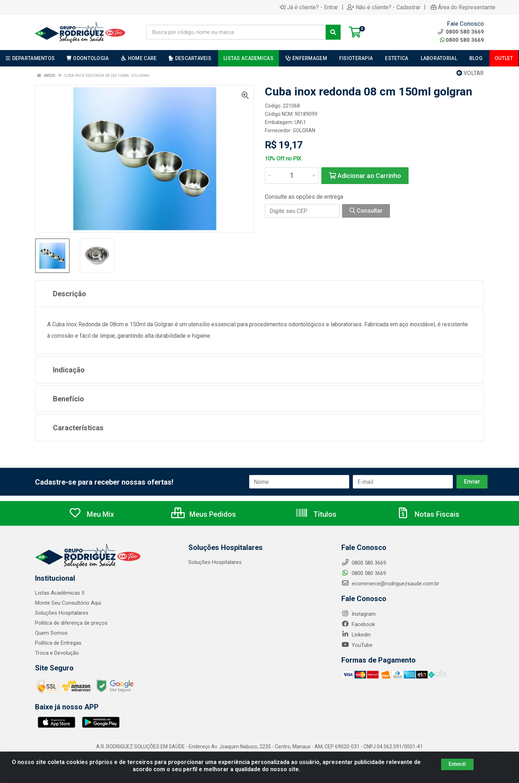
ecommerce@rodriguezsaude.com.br (390, 583)
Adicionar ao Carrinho (365, 175)
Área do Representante (463, 7)
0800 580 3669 (462, 40)
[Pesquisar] (333, 32)
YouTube (356, 645)
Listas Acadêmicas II (59, 593)
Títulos (315, 514)
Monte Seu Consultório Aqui (68, 603)
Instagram (358, 614)
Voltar (470, 73)
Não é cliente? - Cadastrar (383, 7)
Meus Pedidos (203, 514)
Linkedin (356, 634)
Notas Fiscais (427, 514)
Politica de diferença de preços (71, 623)
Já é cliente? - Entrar (309, 7)
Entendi (457, 764)
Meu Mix (91, 514)
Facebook (358, 624)
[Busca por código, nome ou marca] (236, 32)
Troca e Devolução (57, 653)
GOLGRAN (304, 130)
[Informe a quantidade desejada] (291, 175)
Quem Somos (51, 633)
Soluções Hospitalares (61, 613)
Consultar (366, 210)
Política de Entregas (58, 643)
